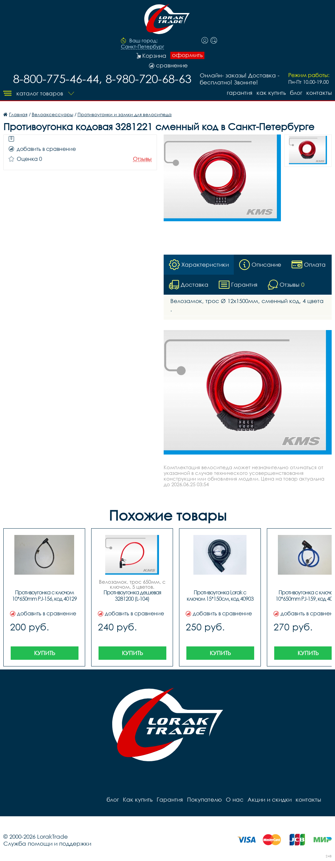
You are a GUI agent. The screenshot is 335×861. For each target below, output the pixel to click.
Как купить (271, 92)
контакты (319, 92)
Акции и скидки (269, 799)
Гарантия (240, 92)
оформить (187, 55)
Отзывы (142, 159)
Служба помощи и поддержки (47, 843)
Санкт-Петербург (142, 46)
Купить (44, 652)
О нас (234, 799)
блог (296, 92)
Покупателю (204, 799)
